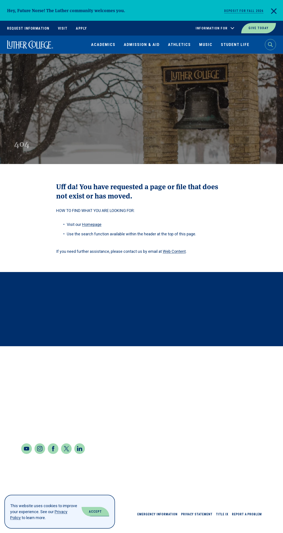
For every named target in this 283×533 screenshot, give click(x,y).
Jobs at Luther (246, 373)
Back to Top (258, 355)
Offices (237, 405)
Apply (81, 28)
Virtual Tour (243, 437)
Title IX (222, 523)
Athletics (179, 44)
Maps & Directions (41, 415)
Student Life (235, 44)
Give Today (259, 28)
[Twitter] (66, 457)
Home (11, 64)
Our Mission (242, 421)
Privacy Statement (196, 523)
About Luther (208, 373)
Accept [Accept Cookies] (95, 511)
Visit (63, 28)
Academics (103, 44)
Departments (207, 405)
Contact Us (34, 427)
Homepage (91, 224)
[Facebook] (53, 457)
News (235, 389)
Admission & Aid (142, 44)
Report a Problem (247, 523)
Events (201, 437)
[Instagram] (39, 457)
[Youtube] (26, 457)
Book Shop (204, 389)
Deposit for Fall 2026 (244, 11)
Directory (204, 421)
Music (205, 44)
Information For (212, 28)
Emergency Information (157, 523)
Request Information (28, 28)
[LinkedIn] (79, 457)
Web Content (174, 251)
